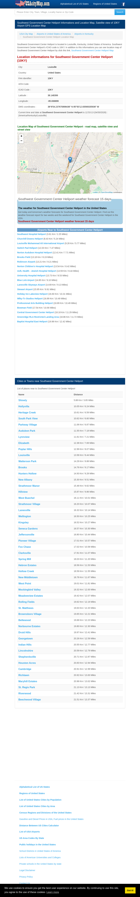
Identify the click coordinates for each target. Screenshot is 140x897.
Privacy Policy (26, 877)
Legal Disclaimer (27, 870)
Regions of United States (105, 4)
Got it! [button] (130, 890)
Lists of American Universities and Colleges (39, 857)
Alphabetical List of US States (74, 4)
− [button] (21, 141)
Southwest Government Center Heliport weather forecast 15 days (56, 221)
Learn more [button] (52, 892)
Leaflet (95, 192)
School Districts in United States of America (40, 851)
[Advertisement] (70, 350)
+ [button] (21, 136)
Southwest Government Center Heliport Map (92, 50)
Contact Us (24, 883)
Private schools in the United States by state (40, 864)
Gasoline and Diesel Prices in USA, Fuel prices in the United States (51, 819)
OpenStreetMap (107, 192)
